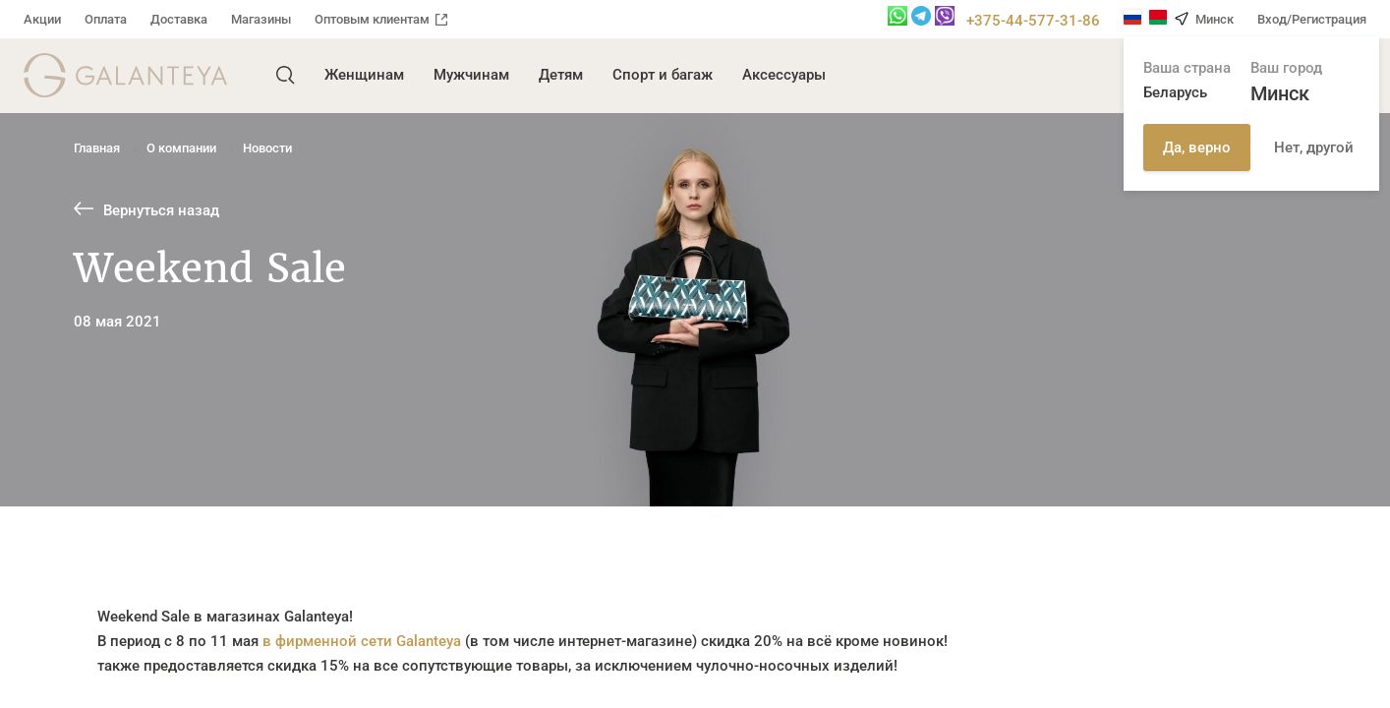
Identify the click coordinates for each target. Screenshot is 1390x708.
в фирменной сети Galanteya (361, 641)
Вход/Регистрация (1311, 19)
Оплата (106, 19)
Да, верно (1197, 147)
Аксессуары (784, 75)
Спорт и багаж (662, 75)
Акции (42, 19)
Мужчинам (471, 75)
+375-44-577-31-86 (1033, 21)
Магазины (261, 19)
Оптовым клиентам (381, 19)
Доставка (178, 19)
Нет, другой (1314, 147)
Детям (561, 75)
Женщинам (364, 75)
